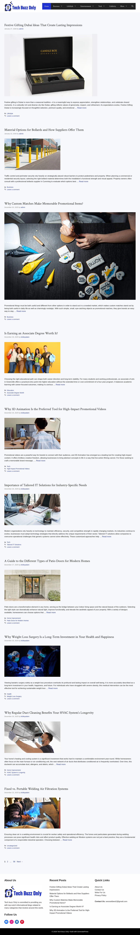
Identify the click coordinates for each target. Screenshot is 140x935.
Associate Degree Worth (15, 393)
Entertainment (88, 6)
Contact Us (99, 890)
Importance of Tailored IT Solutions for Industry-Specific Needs (45, 485)
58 (14, 862)
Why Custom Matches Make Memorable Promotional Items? (43, 203)
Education (10, 390)
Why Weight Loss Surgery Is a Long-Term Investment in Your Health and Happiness (59, 637)
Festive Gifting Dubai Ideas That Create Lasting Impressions (43, 25)
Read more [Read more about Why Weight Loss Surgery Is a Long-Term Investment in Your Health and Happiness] (53, 688)
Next (20, 862)
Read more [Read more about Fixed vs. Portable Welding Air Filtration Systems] (67, 840)
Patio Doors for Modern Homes (18, 620)
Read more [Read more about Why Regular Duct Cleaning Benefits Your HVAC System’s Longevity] (61, 764)
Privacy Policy (100, 895)
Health (9, 694)
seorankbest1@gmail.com (116, 901)
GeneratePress (82, 931)
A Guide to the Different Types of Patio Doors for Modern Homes (47, 561)
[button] (132, 6)
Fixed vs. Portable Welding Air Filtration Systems (36, 789)
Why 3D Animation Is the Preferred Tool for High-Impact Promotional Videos (55, 409)
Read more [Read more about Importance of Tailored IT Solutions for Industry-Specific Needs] (106, 537)
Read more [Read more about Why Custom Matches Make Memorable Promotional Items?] (21, 311)
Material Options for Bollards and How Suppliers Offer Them (44, 130)
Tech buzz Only (10, 902)
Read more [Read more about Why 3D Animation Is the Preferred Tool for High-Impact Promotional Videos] (40, 461)
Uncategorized (12, 846)
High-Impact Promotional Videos (18, 469)
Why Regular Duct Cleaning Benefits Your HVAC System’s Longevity (49, 713)
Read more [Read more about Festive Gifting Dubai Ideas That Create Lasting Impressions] (81, 108)
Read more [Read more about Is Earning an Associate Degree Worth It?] (60, 385)
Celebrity (112, 6)
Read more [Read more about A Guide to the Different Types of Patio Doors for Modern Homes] (51, 612)
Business (59, 6)
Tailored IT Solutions (14, 545)
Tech (102, 6)
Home (46, 6)
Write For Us (100, 893)
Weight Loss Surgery (14, 696)
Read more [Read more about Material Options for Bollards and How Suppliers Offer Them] (83, 181)
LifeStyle (72, 6)
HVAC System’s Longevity (16, 772)
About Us (98, 887)
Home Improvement (14, 618)
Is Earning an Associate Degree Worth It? (31, 333)
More (124, 6)
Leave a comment (13, 116)
